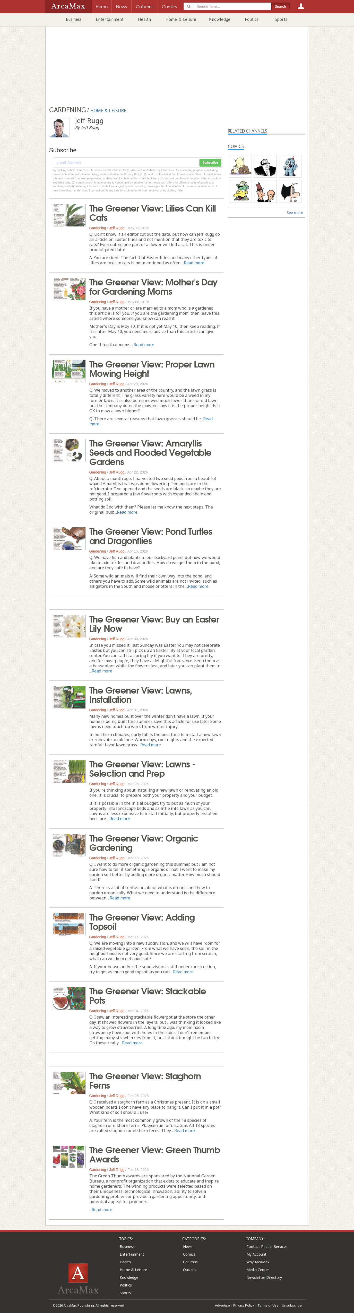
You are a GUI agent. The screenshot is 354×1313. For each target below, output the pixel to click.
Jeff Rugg (117, 228)
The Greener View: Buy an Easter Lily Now (154, 623)
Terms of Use (268, 1305)
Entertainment (110, 19)
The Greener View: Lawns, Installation (140, 694)
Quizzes (189, 1269)
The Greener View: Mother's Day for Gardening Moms (153, 286)
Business (74, 19)
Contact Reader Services (267, 1246)
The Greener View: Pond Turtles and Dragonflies (150, 535)
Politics (251, 19)
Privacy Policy (243, 1305)
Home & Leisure (181, 19)
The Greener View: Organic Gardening (143, 842)
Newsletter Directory (264, 1277)
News (188, 1246)
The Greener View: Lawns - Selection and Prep (142, 768)
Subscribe (210, 162)
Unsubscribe (292, 1305)
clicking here (175, 190)
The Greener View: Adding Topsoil (142, 921)
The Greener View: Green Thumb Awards (154, 1153)
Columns (190, 1261)
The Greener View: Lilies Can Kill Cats (152, 212)
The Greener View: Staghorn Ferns (145, 1080)
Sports (281, 19)
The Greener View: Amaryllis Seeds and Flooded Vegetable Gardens (150, 452)
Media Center (257, 1269)
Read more (194, 263)
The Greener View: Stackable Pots (147, 995)
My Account (256, 1254)
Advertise (222, 1305)
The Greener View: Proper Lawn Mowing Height (151, 368)
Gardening (97, 228)
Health (144, 19)
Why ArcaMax (257, 1261)
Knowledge (219, 19)
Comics (189, 1254)
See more (295, 212)
